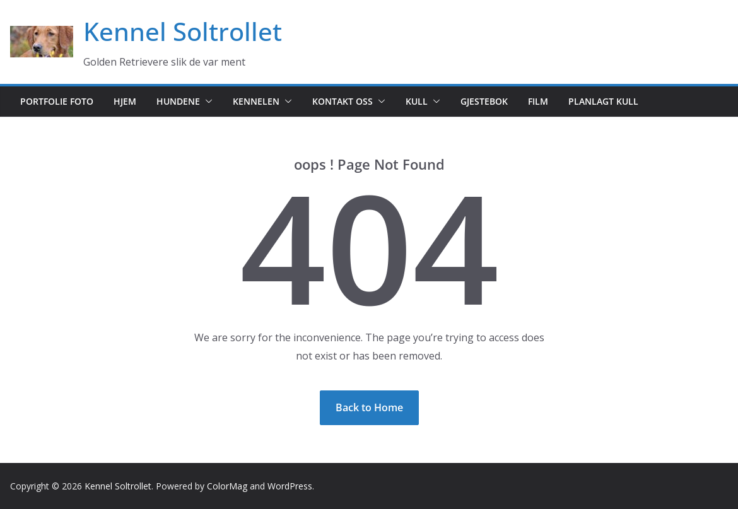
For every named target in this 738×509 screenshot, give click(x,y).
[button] (206, 101)
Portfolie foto (56, 101)
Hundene (178, 101)
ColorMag (227, 486)
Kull (417, 101)
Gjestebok (484, 101)
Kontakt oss (342, 101)
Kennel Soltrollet (182, 31)
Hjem (125, 101)
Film (538, 101)
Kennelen (256, 101)
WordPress (289, 486)
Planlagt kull (603, 101)
